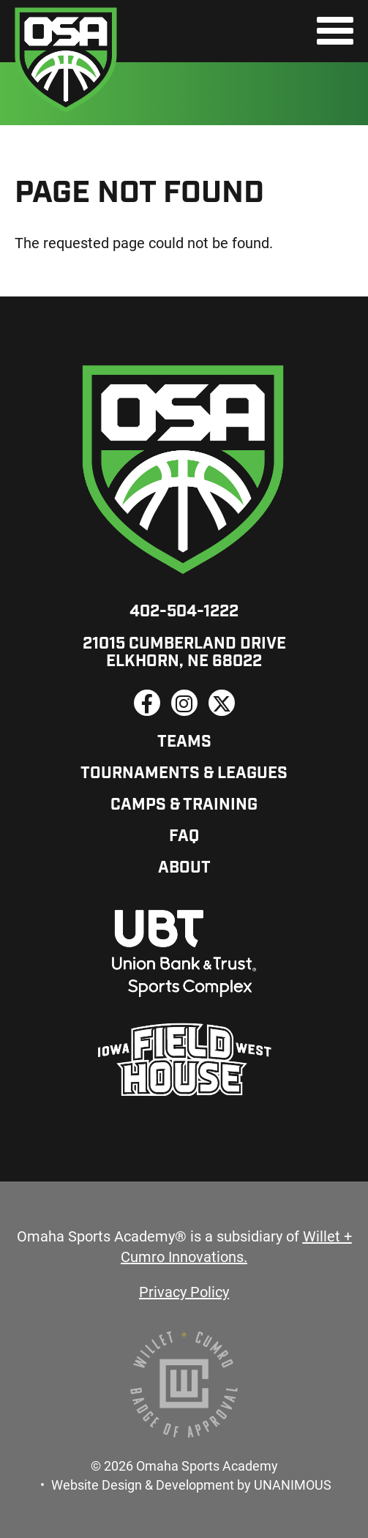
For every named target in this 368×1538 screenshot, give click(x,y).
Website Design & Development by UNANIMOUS (191, 1484)
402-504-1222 (184, 612)
